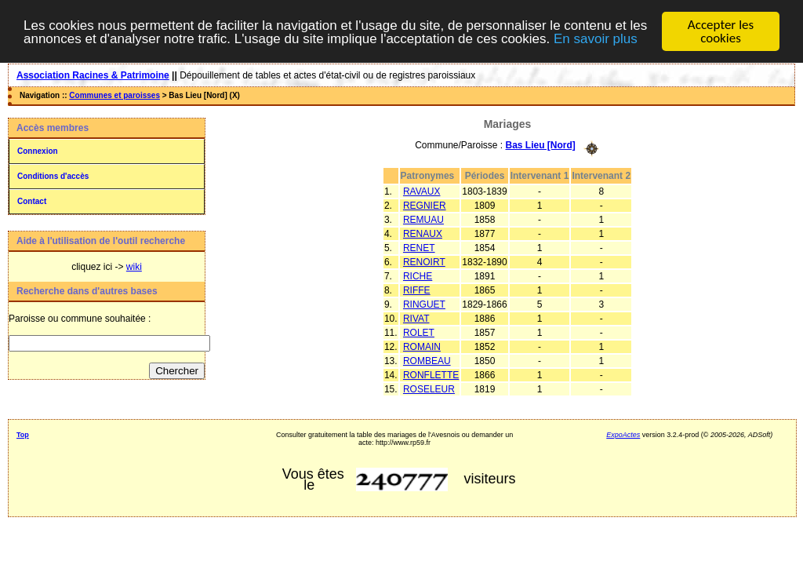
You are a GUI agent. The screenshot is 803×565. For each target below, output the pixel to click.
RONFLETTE (431, 374)
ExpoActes (623, 435)
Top (22, 435)
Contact (31, 201)
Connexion (37, 151)
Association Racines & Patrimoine (92, 75)
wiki (134, 266)
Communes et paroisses (114, 95)
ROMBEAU (427, 360)
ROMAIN (422, 346)
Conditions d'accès (53, 176)
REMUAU (423, 218)
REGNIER (424, 204)
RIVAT (416, 317)
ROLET (418, 331)
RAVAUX (422, 190)
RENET (419, 247)
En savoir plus (596, 38)
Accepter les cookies (721, 31)
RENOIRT (424, 261)
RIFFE (417, 289)
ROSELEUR (429, 388)
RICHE (417, 275)
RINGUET (424, 303)
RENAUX (422, 233)
